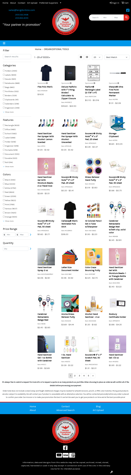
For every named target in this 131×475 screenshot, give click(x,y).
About (13, 3)
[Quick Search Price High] (118, 17)
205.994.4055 (21, 18)
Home (5, 3)
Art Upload (32, 3)
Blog (98, 406)
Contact (21, 3)
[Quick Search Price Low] (107, 17)
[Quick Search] (95, 17)
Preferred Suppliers (48, 3)
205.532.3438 (21, 14)
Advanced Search (65, 410)
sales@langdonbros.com (22, 10)
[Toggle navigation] (4, 43)
